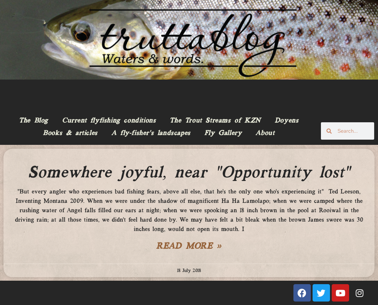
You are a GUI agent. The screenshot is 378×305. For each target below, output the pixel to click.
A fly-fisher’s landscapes (150, 133)
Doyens (287, 120)
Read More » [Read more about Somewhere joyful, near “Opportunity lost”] (189, 246)
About (264, 133)
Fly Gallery (223, 133)
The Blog (33, 120)
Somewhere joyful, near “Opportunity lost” (189, 173)
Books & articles (70, 133)
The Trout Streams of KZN (215, 120)
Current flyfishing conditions (109, 120)
